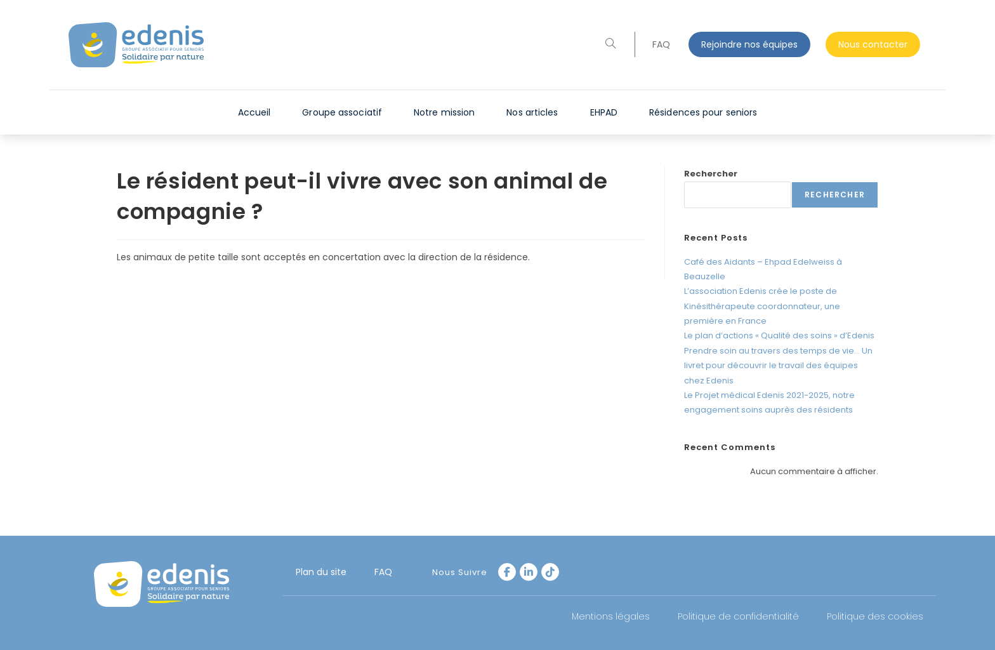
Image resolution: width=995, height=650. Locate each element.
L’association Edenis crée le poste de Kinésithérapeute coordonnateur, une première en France (762, 306)
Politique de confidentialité (738, 616)
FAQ (661, 44)
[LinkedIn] (528, 572)
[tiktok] (550, 572)
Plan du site (321, 572)
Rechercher (710, 174)
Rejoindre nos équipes (749, 44)
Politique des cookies (875, 616)
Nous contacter (872, 44)
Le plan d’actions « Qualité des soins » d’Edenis (779, 335)
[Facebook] (507, 572)
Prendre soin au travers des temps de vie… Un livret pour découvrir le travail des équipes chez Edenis (778, 366)
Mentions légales (611, 616)
